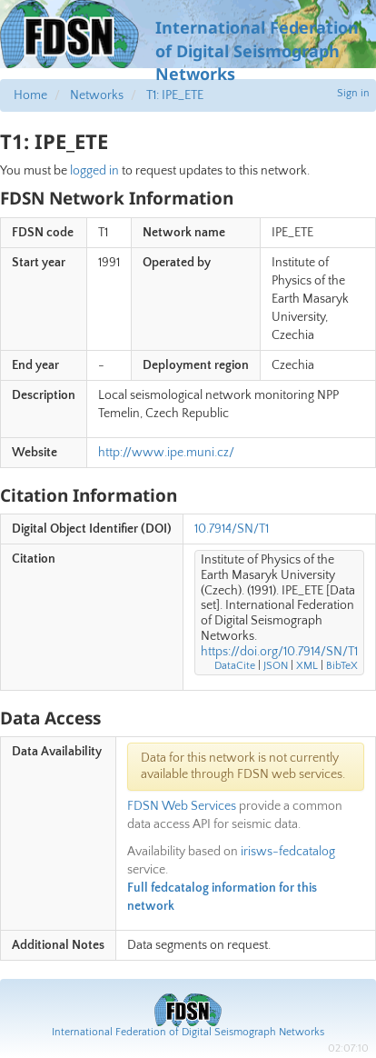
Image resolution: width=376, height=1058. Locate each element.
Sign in (353, 93)
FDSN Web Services (181, 806)
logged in (94, 171)
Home (30, 95)
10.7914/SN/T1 (231, 529)
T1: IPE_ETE (174, 95)
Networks (97, 95)
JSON (275, 666)
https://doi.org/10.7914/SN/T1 (279, 651)
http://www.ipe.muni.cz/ (166, 452)
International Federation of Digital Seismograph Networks (188, 1032)
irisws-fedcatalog (288, 851)
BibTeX (342, 666)
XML (307, 666)
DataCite (234, 666)
